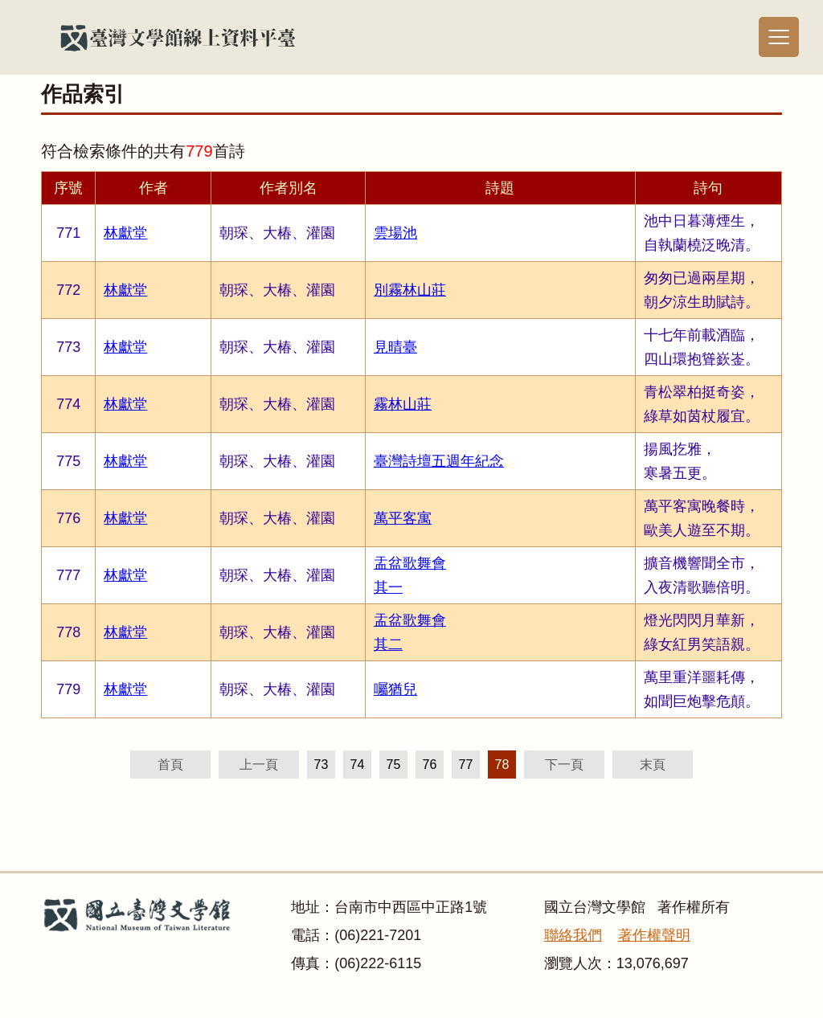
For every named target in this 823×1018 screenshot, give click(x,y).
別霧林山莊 (410, 290)
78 (502, 764)
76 (430, 764)
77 (466, 764)
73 (321, 764)
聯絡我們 (573, 935)
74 (357, 764)
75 (394, 764)
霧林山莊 (403, 404)
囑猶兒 (395, 689)
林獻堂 (125, 233)
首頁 (170, 764)
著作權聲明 (654, 935)
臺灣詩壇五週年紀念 (439, 461)
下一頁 (564, 764)
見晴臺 (395, 347)
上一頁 (259, 764)
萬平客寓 (403, 518)
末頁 (652, 764)
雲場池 (395, 233)
